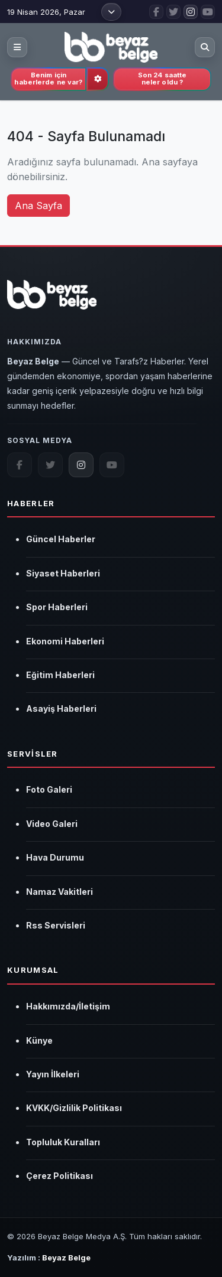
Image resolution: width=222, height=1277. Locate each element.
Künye (39, 1040)
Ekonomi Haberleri (65, 641)
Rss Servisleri (55, 925)
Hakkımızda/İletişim (68, 1006)
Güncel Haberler (60, 539)
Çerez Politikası (59, 1176)
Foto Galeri (49, 789)
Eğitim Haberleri (60, 675)
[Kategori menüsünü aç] (17, 47)
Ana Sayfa (38, 205)
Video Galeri (52, 824)
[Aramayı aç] (205, 47)
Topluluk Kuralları (63, 1142)
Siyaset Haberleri (63, 573)
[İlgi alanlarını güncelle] (97, 79)
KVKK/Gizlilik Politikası (74, 1108)
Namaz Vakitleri (59, 892)
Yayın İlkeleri (52, 1074)
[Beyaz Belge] (51, 301)
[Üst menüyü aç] (111, 12)
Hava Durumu (55, 857)
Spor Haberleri (57, 607)
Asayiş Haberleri (61, 708)
